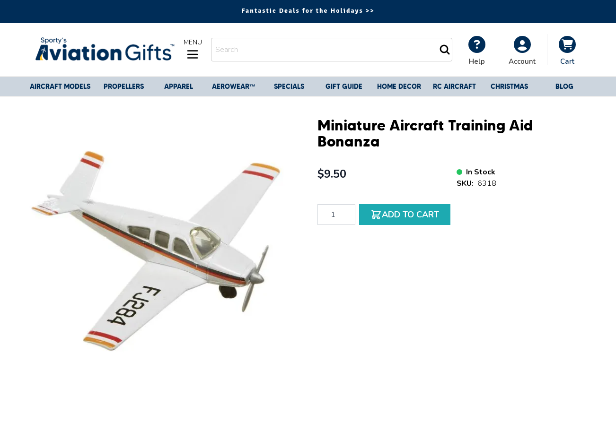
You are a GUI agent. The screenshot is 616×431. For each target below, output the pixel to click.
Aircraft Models (60, 86)
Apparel (178, 86)
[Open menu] (192, 49)
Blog (564, 86)
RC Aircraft (454, 86)
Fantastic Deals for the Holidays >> (308, 11)
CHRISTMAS (509, 86)
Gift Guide (344, 86)
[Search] (444, 49)
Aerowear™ (234, 86)
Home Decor (399, 86)
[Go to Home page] (104, 49)
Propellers (124, 86)
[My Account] (476, 50)
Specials (289, 86)
